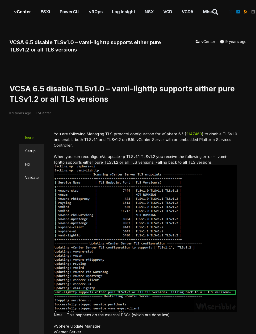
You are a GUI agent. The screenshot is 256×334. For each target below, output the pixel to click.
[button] (215, 12)
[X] (230, 12)
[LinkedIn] (238, 12)
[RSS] (245, 12)
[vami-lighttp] (145, 238)
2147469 (194, 134)
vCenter (208, 41)
